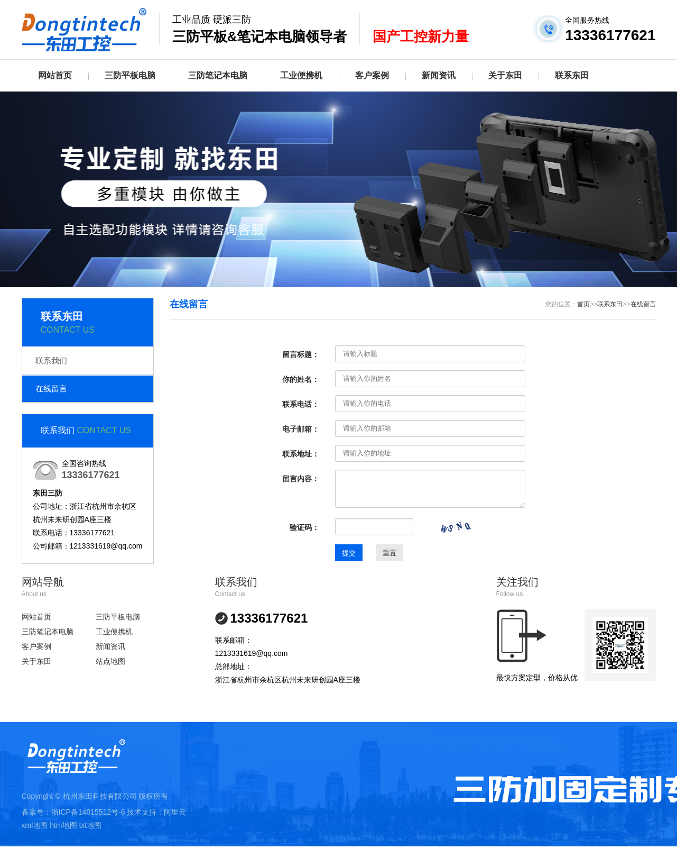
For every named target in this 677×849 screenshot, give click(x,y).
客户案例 (372, 75)
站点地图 (110, 661)
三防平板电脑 (130, 75)
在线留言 (51, 388)
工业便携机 (301, 75)
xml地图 (35, 825)
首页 (583, 304)
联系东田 (572, 75)
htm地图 (63, 825)
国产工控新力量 (421, 36)
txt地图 (90, 825)
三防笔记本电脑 (217, 75)
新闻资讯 (439, 75)
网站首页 (55, 75)
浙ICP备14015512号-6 (88, 812)
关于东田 (505, 75)
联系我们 (51, 360)
